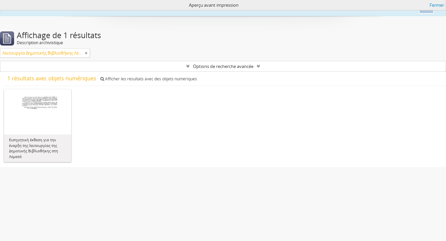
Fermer (437, 5)
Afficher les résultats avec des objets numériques (148, 79)
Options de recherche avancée (223, 66)
